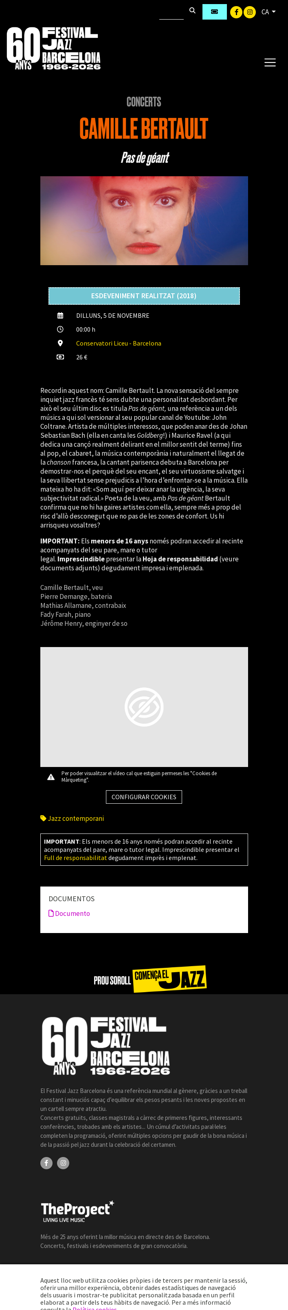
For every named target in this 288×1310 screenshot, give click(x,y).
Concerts (144, 102)
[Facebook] (237, 11)
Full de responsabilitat (75, 857)
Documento (69, 913)
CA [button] (266, 11)
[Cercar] (171, 12)
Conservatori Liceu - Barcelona (118, 343)
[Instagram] (250, 11)
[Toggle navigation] (270, 62)
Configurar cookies (144, 797)
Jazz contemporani (72, 818)
